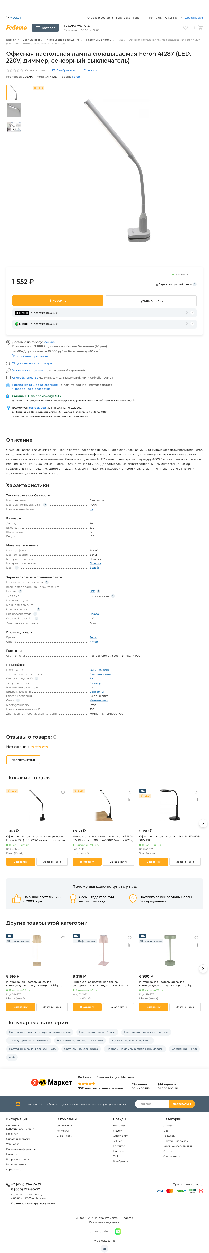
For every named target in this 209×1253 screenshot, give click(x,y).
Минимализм (99, 700)
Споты (167, 1151)
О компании (173, 17)
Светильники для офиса (81, 1048)
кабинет (95, 669)
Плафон (95, 613)
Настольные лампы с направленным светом (40, 1032)
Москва (49, 342)
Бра (165, 1130)
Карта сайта (13, 1169)
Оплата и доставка (100, 17)
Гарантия (12, 1133)
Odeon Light (120, 1135)
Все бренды (120, 1161)
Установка (123, 17)
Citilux (117, 1156)
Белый (94, 567)
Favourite (119, 1146)
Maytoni (118, 1130)
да (91, 509)
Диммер (95, 683)
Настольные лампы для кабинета (32, 1048)
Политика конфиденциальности (20, 1127)
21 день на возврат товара (32, 363)
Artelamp (119, 1125)
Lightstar (118, 1151)
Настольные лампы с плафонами (80, 1040)
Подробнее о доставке (30, 356)
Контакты (155, 17)
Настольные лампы (175, 1140)
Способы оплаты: (25, 377)
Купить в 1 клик (151, 301)
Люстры (168, 1125)
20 (91, 678)
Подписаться (182, 1104)
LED (92, 591)
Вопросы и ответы (17, 1159)
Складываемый (100, 674)
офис (105, 669)
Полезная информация (21, 1149)
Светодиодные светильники (28, 1040)
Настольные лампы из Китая (131, 1040)
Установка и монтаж (28, 370)
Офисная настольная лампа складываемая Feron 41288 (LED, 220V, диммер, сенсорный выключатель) (36, 838)
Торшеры (169, 1135)
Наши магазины (16, 1164)
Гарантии (139, 17)
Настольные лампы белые (97, 1032)
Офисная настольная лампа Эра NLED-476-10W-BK (169, 838)
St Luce (117, 1140)
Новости (11, 1154)
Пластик (95, 563)
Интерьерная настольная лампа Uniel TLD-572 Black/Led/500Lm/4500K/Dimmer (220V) (103, 838)
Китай (94, 641)
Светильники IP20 (184, 1048)
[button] (203, 823)
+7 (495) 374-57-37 (77, 26)
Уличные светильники (177, 1146)
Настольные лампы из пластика (146, 1032)
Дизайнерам (194, 17)
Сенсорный (98, 691)
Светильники (171, 1156)
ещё (12, 1057)
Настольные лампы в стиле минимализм (135, 1048)
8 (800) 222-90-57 (25, 1189)
